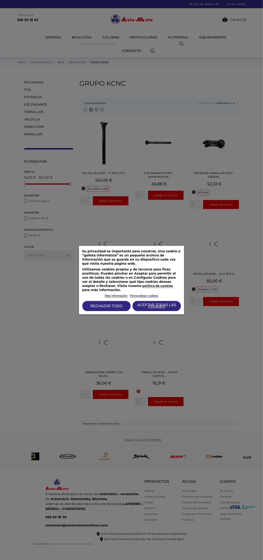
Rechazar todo (106, 306)
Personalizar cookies (144, 295)
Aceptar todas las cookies (156, 306)
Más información (116, 295)
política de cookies (157, 286)
